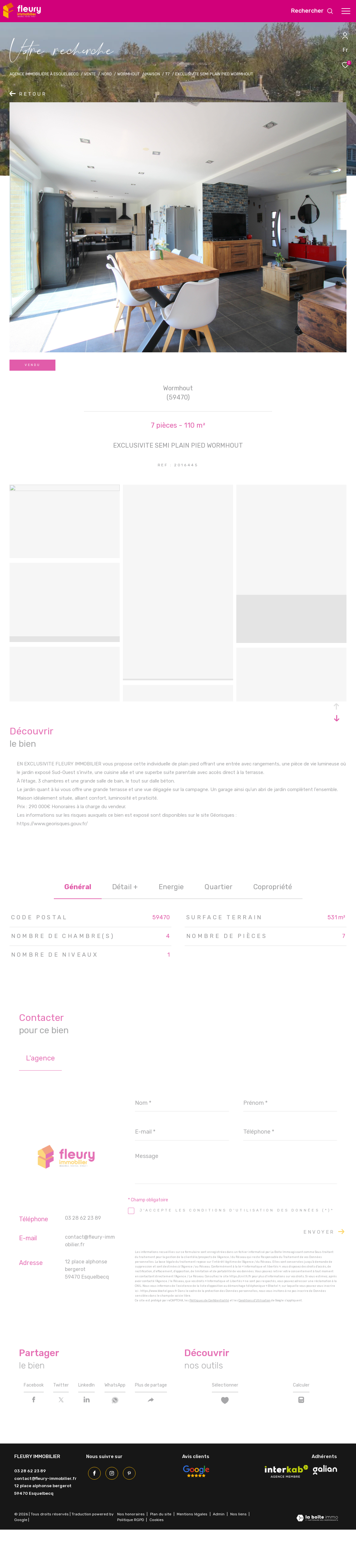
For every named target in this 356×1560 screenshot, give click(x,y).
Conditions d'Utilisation (254, 1300)
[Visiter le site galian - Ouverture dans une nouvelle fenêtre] (325, 1500)
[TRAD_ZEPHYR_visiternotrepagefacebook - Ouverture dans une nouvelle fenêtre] (92, 1502)
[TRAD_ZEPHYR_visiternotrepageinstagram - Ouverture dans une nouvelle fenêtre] (110, 1502)
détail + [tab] (125, 887)
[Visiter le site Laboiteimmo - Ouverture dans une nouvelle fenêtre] (317, 1549)
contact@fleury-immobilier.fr (45, 1508)
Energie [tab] (171, 887)
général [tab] (77, 887)
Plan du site (161, 1544)
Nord (106, 74)
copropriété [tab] (272, 887)
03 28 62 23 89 (83, 1218)
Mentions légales (192, 1544)
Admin (219, 1544)
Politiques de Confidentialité (209, 1300)
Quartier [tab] (218, 887)
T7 (167, 74)
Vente (90, 74)
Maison (152, 74)
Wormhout (128, 74)
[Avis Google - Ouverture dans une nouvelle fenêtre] (196, 1501)
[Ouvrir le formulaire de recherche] (312, 11)
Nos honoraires (131, 1544)
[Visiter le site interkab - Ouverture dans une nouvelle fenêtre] (286, 1501)
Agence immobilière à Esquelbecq (44, 74)
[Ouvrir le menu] (346, 11)
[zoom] (65, 489)
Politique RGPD (130, 1550)
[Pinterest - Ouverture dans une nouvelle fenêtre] (127, 1502)
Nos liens (239, 1544)
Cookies (156, 1550)
